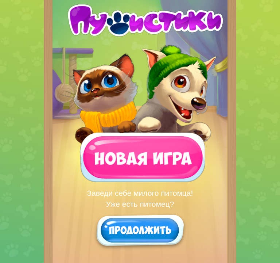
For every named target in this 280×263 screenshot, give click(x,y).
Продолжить (140, 230)
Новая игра (139, 156)
